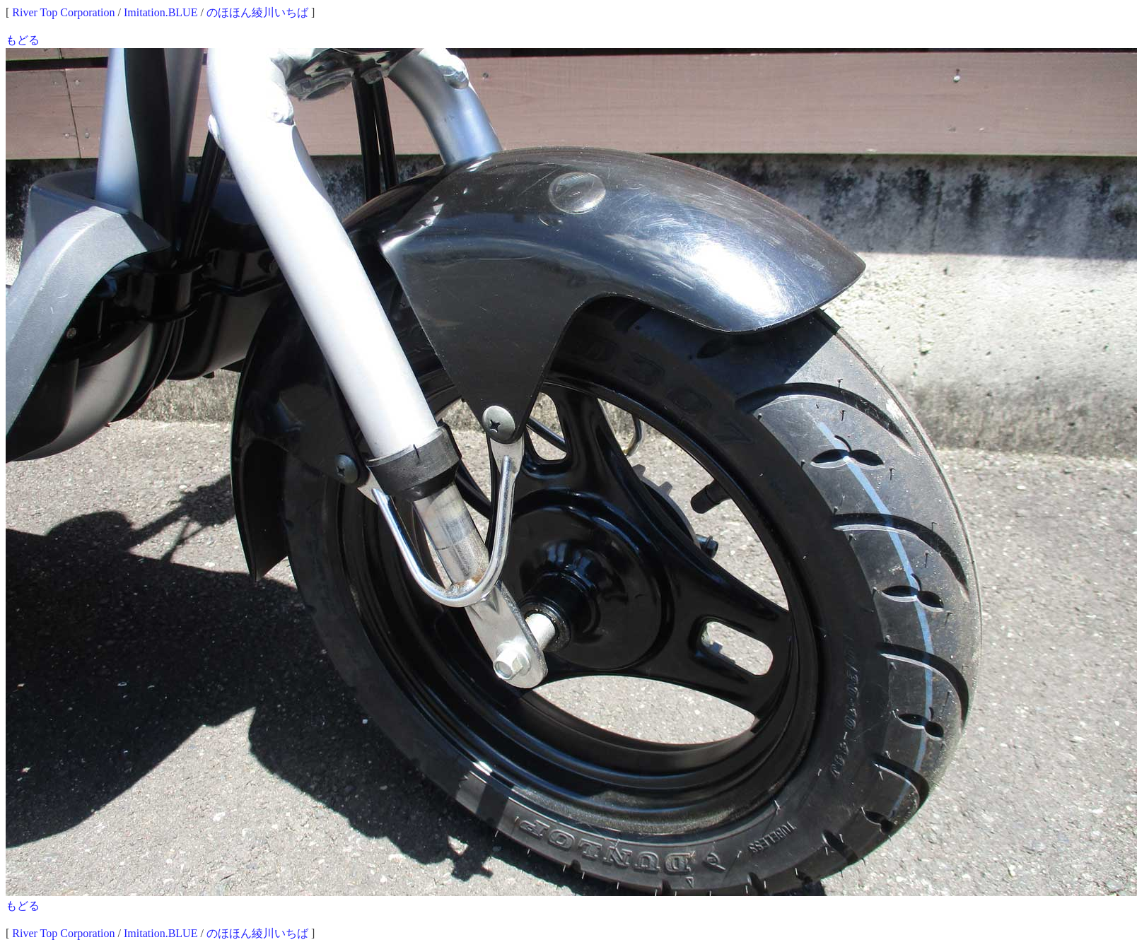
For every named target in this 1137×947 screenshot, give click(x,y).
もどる (23, 40)
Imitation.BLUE (160, 12)
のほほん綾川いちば (257, 12)
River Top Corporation (63, 12)
